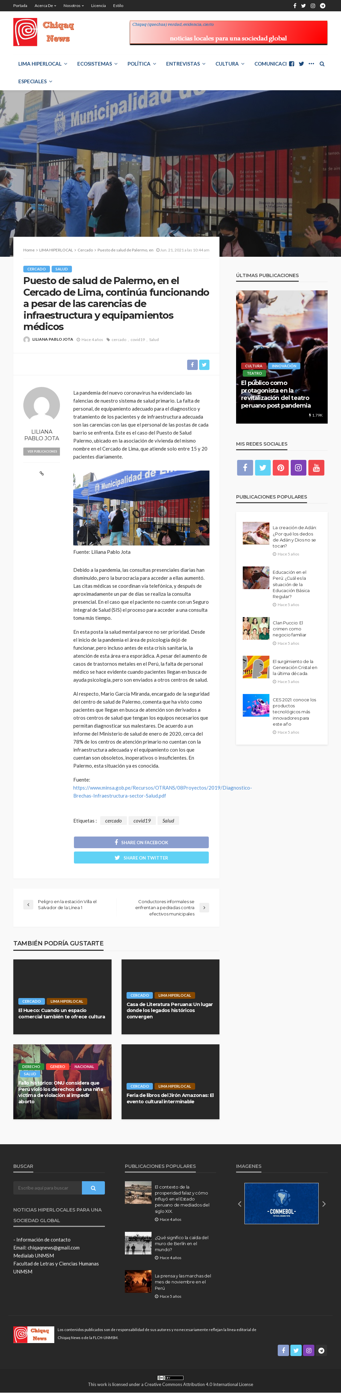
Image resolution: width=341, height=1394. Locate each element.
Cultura (227, 64)
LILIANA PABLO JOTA (52, 339)
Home (29, 249)
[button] (239, 1205)
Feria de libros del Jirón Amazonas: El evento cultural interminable (170, 1100)
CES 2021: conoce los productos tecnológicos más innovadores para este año (294, 712)
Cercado (36, 269)
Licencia (98, 5)
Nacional (85, 1067)
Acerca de (44, 5)
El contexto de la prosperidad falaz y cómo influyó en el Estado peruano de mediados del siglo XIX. (182, 1200)
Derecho (31, 1067)
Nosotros (72, 5)
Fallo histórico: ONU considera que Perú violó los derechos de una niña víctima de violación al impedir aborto (60, 1093)
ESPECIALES (32, 81)
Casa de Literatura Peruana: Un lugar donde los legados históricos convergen (170, 1011)
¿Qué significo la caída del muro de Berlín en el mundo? (181, 1244)
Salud (62, 269)
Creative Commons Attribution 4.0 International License (199, 1385)
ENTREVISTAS (183, 64)
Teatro (254, 373)
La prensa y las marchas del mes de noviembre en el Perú (183, 1283)
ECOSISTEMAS (94, 64)
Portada (20, 5)
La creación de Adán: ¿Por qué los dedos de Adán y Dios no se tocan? (295, 537)
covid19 (138, 339)
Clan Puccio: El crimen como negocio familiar (289, 629)
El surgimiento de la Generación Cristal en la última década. (295, 667)
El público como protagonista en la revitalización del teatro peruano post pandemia (275, 394)
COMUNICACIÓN (274, 64)
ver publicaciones (43, 451)
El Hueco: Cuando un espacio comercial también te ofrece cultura (61, 1015)
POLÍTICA (139, 64)
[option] (282, 357)
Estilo (118, 5)
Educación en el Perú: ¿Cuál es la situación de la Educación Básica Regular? (291, 584)
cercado (119, 339)
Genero (57, 1067)
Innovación (284, 366)
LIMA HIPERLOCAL (40, 64)
